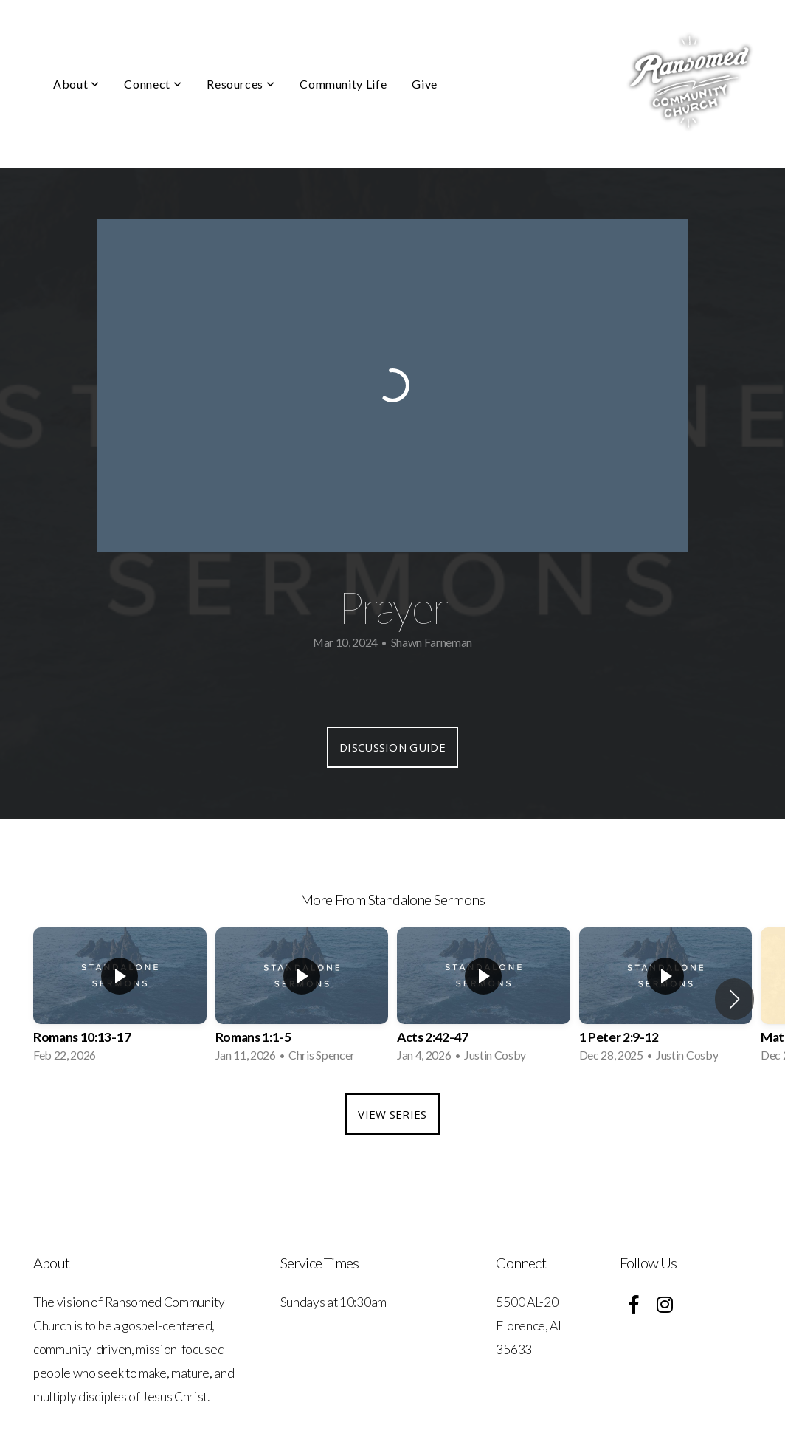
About (76, 84)
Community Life (343, 84)
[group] (120, 999)
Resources (240, 84)
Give (425, 84)
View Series (392, 1114)
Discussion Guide (392, 747)
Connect (152, 84)
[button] (734, 999)
